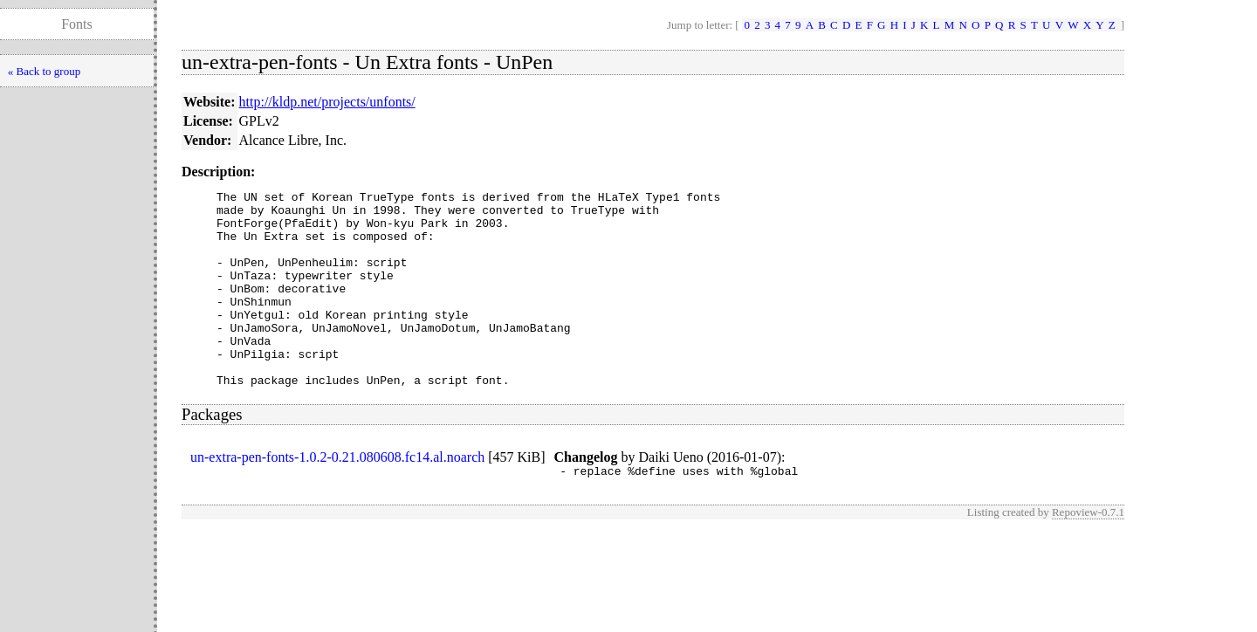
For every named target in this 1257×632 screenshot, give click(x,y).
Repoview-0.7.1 (1088, 553)
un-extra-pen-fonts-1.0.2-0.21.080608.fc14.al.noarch (337, 496)
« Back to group (44, 71)
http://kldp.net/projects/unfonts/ (327, 101)
